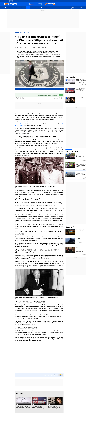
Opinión (32, 7)
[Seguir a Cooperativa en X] (11, 1)
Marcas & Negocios (56, 7)
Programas (48, 7)
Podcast (37, 7)
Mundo (28, 7)
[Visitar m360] (73, 9)
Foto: (17, 61)
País (8, 7)
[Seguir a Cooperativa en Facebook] (9, 1)
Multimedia (42, 7)
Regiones (23, 7)
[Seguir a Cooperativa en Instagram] (12, 1)
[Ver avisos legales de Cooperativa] (71, 9)
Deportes (18, 7)
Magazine (13, 7)
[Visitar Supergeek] (75, 9)
